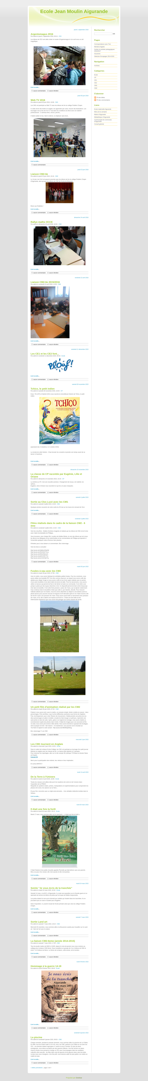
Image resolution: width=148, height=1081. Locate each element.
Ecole (63, 356)
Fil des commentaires (103, 100)
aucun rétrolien (53, 91)
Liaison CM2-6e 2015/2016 (45, 282)
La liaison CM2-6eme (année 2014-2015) (53, 941)
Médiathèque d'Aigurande (102, 117)
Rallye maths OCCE (42, 222)
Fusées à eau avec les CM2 (46, 571)
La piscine (36, 1037)
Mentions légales (99, 47)
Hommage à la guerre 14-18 (46, 966)
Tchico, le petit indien (43, 388)
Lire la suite (34, 87)
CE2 (60, 36)
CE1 (95, 80)
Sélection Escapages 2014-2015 (104, 56)
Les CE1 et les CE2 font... (45, 353)
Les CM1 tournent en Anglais (47, 744)
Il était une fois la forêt (43, 809)
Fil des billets (101, 97)
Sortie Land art (39, 921)
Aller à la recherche (141, 1)
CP (62, 391)
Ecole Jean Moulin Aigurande (74, 11)
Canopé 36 (34, 757)
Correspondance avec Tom (102, 44)
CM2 (56, 176)
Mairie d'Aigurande (100, 114)
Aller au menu (130, 1)
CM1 (56, 102)
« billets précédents (37, 1068)
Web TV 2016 (38, 100)
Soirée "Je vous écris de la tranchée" (51, 888)
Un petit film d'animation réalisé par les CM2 (55, 707)
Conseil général (99, 124)
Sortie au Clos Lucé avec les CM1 (49, 502)
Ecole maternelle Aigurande (102, 109)
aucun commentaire (39, 91)
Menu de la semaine (100, 112)
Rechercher (99, 30)
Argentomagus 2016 (42, 34)
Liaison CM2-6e (39, 174)
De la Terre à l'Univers (43, 776)
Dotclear (79, 1078)
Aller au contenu (120, 1)
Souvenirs (97, 54)
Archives (97, 65)
